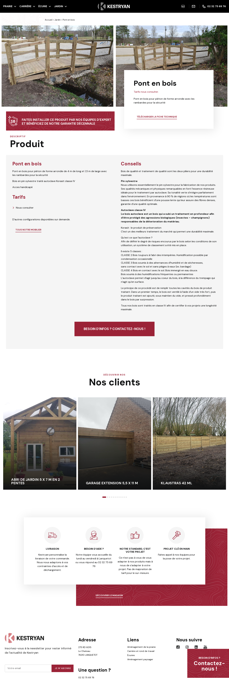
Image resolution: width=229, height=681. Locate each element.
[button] (4, 66)
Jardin (57, 19)
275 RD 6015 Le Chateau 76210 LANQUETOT (87, 651)
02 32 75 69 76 (86, 677)
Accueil (48, 19)
